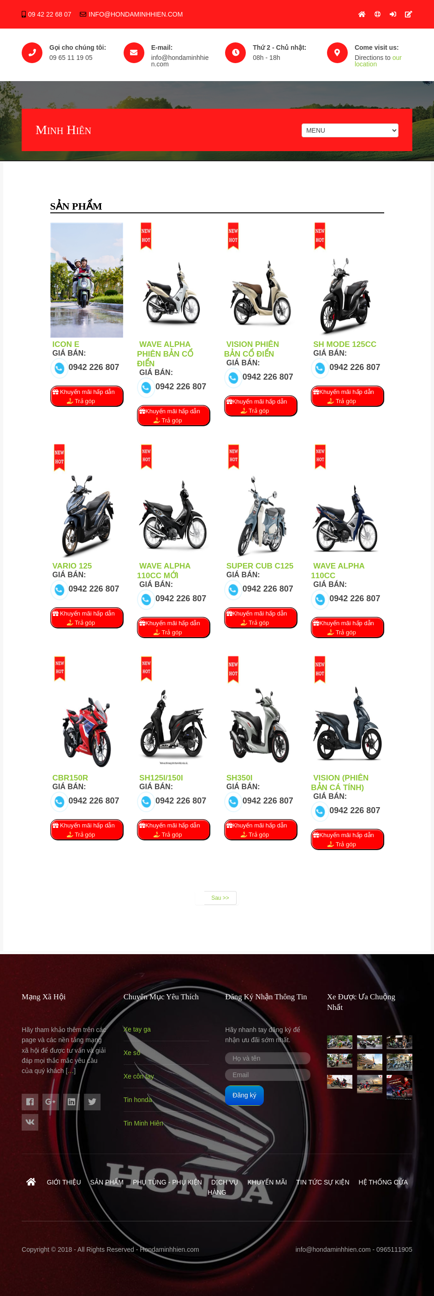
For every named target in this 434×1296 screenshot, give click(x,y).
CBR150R (70, 778)
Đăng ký (244, 1095)
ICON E (66, 344)
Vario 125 (72, 566)
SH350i (239, 778)
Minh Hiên (63, 130)
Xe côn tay (139, 1076)
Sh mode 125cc (344, 344)
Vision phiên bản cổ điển (251, 349)
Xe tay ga (137, 1029)
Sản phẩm (107, 1182)
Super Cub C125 (260, 566)
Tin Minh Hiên (143, 1123)
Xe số (132, 1052)
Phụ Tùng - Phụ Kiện (167, 1182)
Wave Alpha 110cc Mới (163, 571)
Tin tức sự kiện (322, 1182)
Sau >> (220, 898)
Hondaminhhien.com (169, 1249)
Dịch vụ (224, 1182)
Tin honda (138, 1099)
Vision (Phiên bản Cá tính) (340, 783)
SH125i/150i (161, 778)
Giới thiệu (64, 1182)
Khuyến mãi (267, 1182)
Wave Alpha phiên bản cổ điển (165, 354)
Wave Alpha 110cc (337, 571)
